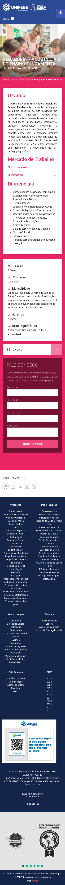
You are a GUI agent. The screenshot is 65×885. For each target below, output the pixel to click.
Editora (49, 624)
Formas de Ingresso (16, 646)
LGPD (15, 691)
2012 (49, 707)
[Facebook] (13, 486)
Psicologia (16, 588)
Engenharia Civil (16, 550)
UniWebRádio (15, 662)
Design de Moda (16, 521)
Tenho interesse (32, 444)
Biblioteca (16, 621)
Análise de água (49, 621)
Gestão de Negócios (49, 553)
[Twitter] (20, 486)
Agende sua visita (15, 685)
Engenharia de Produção (16, 553)
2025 (49, 678)
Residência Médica (15, 659)
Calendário (16, 627)
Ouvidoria (15, 688)
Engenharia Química (16, 559)
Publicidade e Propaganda (15, 591)
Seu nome (12, 387)
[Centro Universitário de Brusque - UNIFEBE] (24, 7)
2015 (49, 698)
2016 (49, 694)
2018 (49, 691)
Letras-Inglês (16, 569)
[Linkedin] (27, 486)
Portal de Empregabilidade (49, 630)
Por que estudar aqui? (15, 656)
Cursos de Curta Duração (15, 633)
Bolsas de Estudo (15, 624)
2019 (49, 688)
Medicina (15, 572)
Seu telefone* (13, 413)
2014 (49, 701)
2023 (49, 685)
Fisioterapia (16, 563)
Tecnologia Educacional (16, 598)
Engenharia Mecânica (15, 556)
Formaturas (15, 643)
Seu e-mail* (13, 399)
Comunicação (16, 682)
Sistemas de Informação (16, 595)
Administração (16, 511)
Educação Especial (15, 530)
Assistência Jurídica (49, 627)
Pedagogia (16, 575)
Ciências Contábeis (15, 518)
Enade (16, 636)
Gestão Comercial (16, 566)
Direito (16, 527)
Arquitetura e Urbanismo (16, 514)
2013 (49, 704)
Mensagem (13, 425)
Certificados (16, 630)
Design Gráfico (15, 524)
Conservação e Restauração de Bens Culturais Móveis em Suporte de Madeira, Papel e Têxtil (49, 518)
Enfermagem (16, 546)
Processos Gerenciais (16, 585)
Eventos (16, 640)
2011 (49, 710)
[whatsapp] (34, 486)
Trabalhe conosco (16, 678)
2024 (49, 682)
